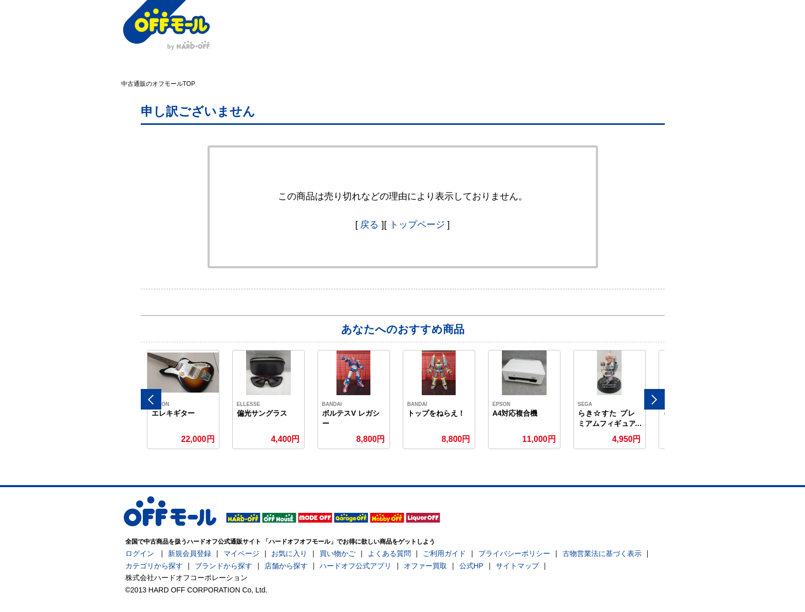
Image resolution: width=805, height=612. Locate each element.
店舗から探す (286, 566)
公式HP (471, 566)
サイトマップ (517, 566)
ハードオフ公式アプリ (355, 566)
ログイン (139, 553)
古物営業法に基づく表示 (602, 553)
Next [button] (654, 399)
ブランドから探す (223, 566)
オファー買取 (425, 566)
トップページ (417, 224)
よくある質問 (389, 553)
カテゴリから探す (154, 566)
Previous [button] (151, 399)
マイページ (241, 553)
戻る (369, 224)
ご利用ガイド (444, 553)
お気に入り (289, 553)
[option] (183, 399)
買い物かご (337, 553)
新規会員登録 (189, 553)
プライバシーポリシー (514, 553)
